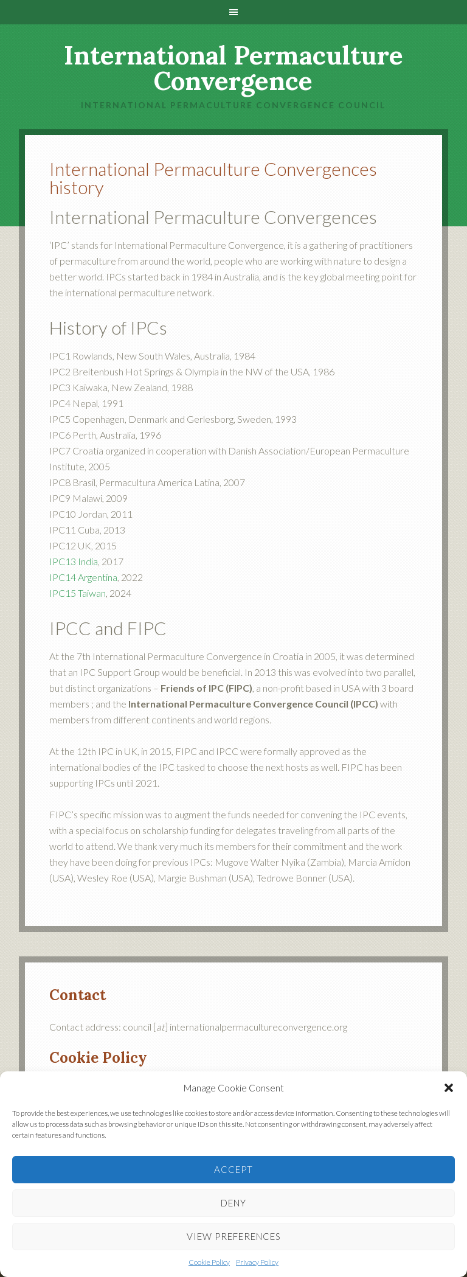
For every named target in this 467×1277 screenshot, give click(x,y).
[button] (449, 1088)
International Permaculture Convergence (233, 68)
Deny (233, 1202)
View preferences (234, 1236)
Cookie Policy (209, 1262)
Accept (233, 1169)
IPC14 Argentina (83, 577)
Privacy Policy (257, 1262)
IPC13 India (73, 561)
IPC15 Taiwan (77, 593)
